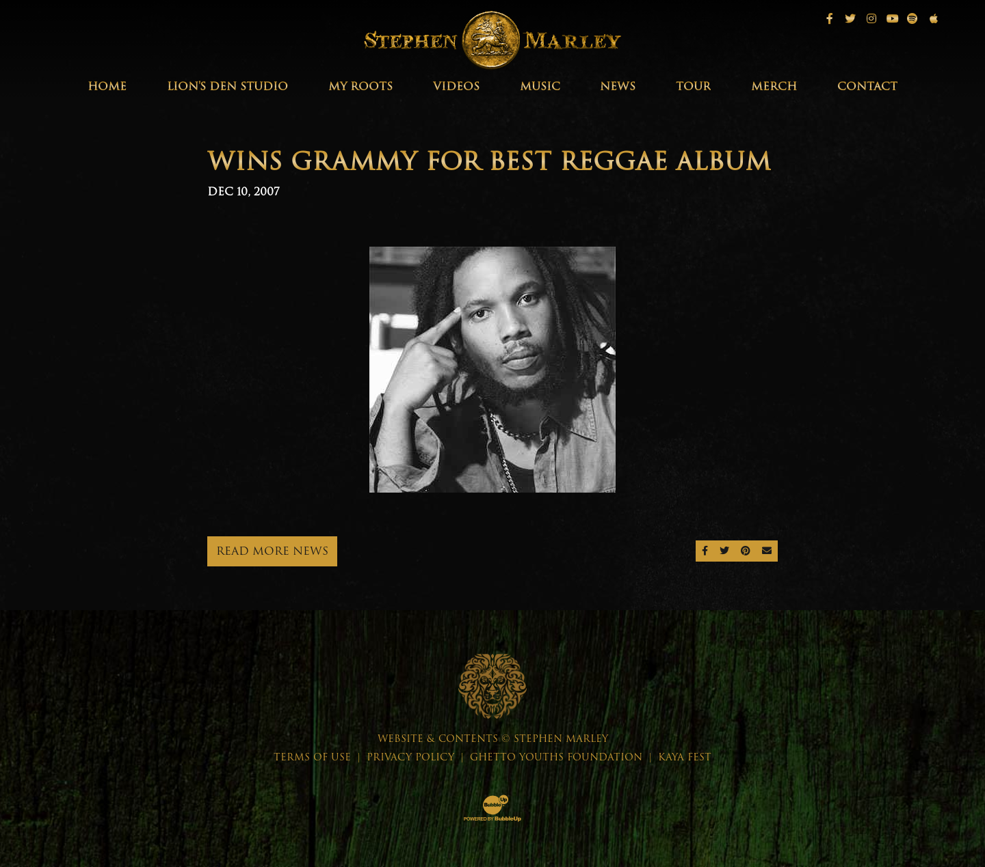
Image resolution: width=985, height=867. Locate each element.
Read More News (272, 551)
